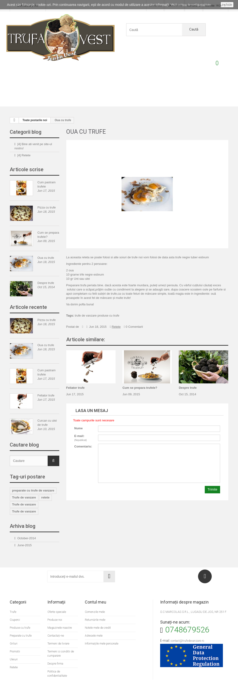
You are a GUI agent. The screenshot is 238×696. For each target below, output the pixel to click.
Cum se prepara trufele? (139, 377)
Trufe (23, 89)
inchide (227, 5)
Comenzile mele (95, 601)
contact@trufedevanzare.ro (189, 630)
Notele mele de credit (98, 617)
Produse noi (55, 609)
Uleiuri (159, 89)
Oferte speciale (57, 601)
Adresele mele (94, 625)
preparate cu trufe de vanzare (33, 480)
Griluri (105, 89)
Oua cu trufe (45, 247)
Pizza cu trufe (46, 197)
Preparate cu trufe (78, 89)
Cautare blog (24, 434)
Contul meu (95, 591)
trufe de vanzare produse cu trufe (97, 305)
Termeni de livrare (59, 633)
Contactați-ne (56, 625)
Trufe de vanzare (24, 487)
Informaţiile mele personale (102, 633)
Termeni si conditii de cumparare (61, 643)
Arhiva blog (22, 516)
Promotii (214, 89)
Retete (187, 89)
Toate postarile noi (35, 109)
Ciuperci (132, 89)
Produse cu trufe (50, 89)
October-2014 (26, 527)
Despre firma (56, 653)
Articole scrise (26, 159)
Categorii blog (25, 121)
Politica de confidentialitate (57, 663)
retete (45, 487)
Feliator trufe (45, 385)
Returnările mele (95, 609)
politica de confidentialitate (194, 5)
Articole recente (28, 297)
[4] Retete (23, 145)
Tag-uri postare (27, 466)
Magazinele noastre (60, 617)
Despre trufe (45, 272)
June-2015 (24, 534)
